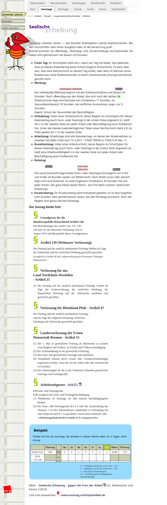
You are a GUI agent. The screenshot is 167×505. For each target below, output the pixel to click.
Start (33, 9)
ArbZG (72, 385)
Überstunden (37, 3)
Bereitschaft (98, 3)
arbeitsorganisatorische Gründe (57, 417)
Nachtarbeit (118, 9)
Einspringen (79, 3)
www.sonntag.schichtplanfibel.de (83, 495)
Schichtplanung (14, 13)
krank (90, 9)
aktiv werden (14, 27)
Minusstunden (59, 3)
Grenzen (14, 20)
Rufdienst (115, 3)
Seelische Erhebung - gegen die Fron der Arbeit (71, 485)
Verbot (86, 16)
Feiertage (63, 9)
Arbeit (38, 16)
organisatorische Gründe (67, 16)
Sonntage (46, 9)
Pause (102, 9)
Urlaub (78, 9)
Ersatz (48, 16)
